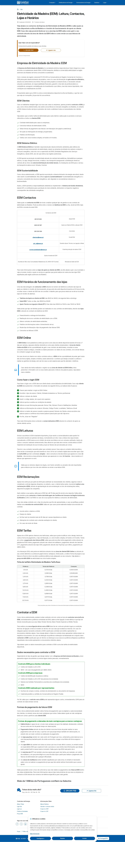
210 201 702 (69, 791)
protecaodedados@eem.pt (38, 249)
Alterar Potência (44, 804)
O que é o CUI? (44, 811)
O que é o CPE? (44, 809)
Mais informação (34, 834)
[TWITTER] (21, 824)
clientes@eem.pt (38, 237)
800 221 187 (38, 225)
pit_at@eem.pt (38, 243)
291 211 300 (38, 219)
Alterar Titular (20, 804)
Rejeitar (62, 838)
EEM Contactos (92, 33)
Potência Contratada (22, 811)
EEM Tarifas (91, 49)
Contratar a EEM (92, 52)
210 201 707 (28, 50)
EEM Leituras (91, 43)
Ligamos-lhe (91, 791)
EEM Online (91, 41)
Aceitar (84, 838)
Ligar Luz (19, 809)
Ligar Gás (19, 806)
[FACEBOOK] (17, 824)
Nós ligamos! (97, 19)
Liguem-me (51, 50)
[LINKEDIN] (25, 824)
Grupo (18, 831)
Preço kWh (20, 813)
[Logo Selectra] (23, 2)
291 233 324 (38, 231)
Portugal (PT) (103, 838)
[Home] (18, 9)
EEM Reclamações (93, 46)
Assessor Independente (24, 55)
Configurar (40, 838)
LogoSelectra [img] (18, 838)
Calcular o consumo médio (47, 806)
